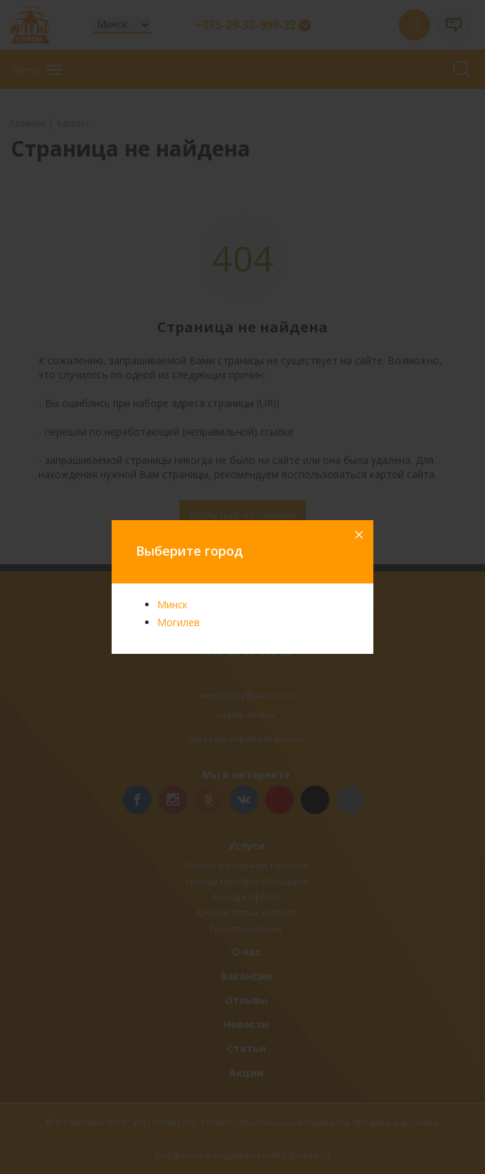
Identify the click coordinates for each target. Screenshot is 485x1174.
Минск (172, 604)
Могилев (178, 622)
